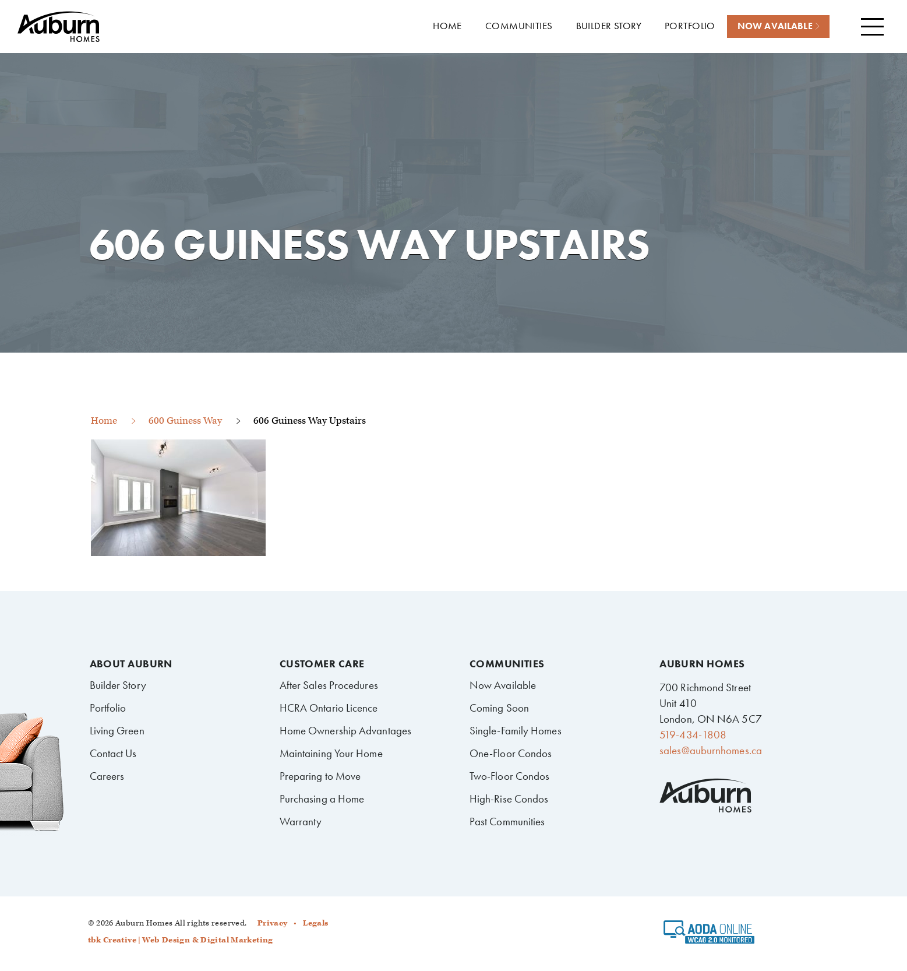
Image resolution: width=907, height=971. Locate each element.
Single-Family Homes (516, 730)
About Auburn (131, 663)
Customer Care (322, 663)
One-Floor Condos (511, 753)
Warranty (301, 821)
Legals (315, 923)
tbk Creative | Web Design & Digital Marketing (180, 940)
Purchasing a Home (322, 798)
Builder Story (118, 685)
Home (104, 420)
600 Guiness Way (185, 420)
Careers (107, 776)
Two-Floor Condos (510, 776)
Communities (507, 663)
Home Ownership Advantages (345, 730)
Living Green (117, 730)
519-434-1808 (692, 734)
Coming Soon (499, 708)
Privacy (272, 923)
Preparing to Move (320, 776)
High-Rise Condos (509, 798)
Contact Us (113, 753)
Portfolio (108, 708)
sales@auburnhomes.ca (710, 750)
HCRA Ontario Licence (329, 708)
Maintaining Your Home (331, 753)
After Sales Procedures (329, 685)
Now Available (503, 685)
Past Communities (507, 821)
